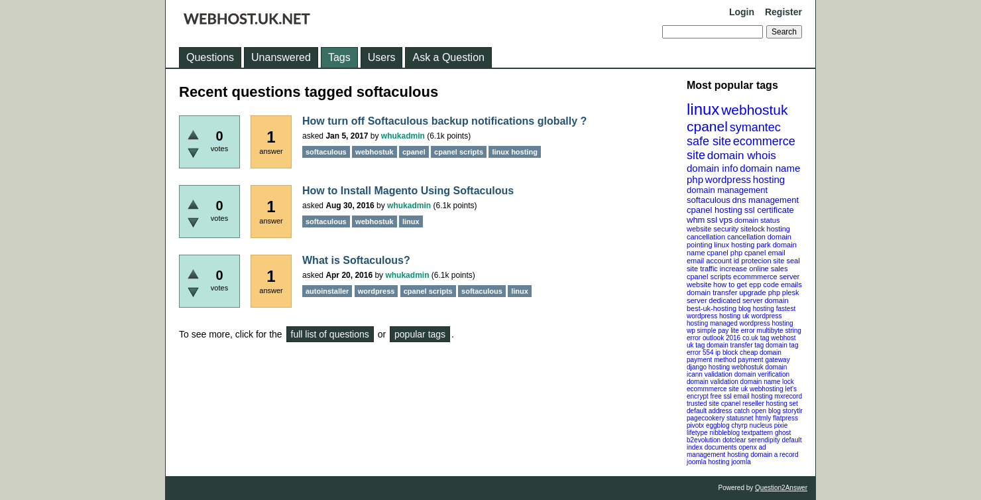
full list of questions (330, 334)
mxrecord (788, 396)
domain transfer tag (735, 345)
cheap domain (760, 352)
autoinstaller (327, 291)
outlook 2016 (721, 338)
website (699, 284)
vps (725, 220)
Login (741, 12)
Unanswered (281, 57)
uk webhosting (762, 389)
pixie (781, 425)
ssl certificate (769, 210)
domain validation (712, 381)
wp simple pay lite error (721, 330)
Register (783, 12)
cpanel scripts (709, 277)
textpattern (757, 432)
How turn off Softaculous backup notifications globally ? (444, 121)
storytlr (793, 410)
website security (712, 229)
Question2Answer (781, 487)
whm (696, 220)
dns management (765, 200)
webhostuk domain (759, 367)
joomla (740, 462)
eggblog (718, 425)
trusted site (703, 403)
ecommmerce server (766, 277)
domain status (756, 220)
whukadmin (403, 136)
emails (791, 284)
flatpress (785, 418)
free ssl (721, 396)
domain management (727, 190)
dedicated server (735, 300)
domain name (770, 168)
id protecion (753, 261)
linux (703, 109)
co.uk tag (756, 338)
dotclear (734, 440)
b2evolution (704, 440)
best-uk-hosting (711, 308)
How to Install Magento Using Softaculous (408, 190)
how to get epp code (746, 284)
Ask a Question (448, 57)
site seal (786, 261)
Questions (210, 57)
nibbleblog (724, 432)
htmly (763, 418)
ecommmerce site (713, 389)
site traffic (702, 269)
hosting (769, 179)
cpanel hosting (714, 210)
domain (776, 300)
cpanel (707, 126)
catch (742, 410)
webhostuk (754, 109)
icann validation (709, 374)
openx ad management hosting (726, 451)
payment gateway (763, 359)
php (695, 179)
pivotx (695, 425)
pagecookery (705, 418)
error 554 (700, 352)
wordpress (728, 179)
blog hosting (756, 308)
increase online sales (754, 269)
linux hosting (734, 245)
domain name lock (767, 381)
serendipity (763, 440)
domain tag (782, 345)
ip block (726, 352)
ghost (783, 432)
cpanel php (724, 253)
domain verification (761, 374)
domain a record (774, 454)
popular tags (419, 334)
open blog (766, 410)
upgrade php (759, 292)
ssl (712, 220)
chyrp (739, 425)
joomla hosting (708, 462)
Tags (339, 57)
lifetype (697, 432)
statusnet (740, 418)
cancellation (746, 237)
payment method (711, 359)
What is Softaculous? (356, 260)
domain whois (741, 155)
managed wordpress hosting (751, 323)
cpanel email (764, 253)
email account (709, 261)
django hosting (708, 367)
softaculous (708, 200)
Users (382, 57)
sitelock (752, 229)
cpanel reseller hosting (754, 403)
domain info (712, 168)
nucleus (761, 425)
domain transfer (712, 292)
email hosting (753, 396)
